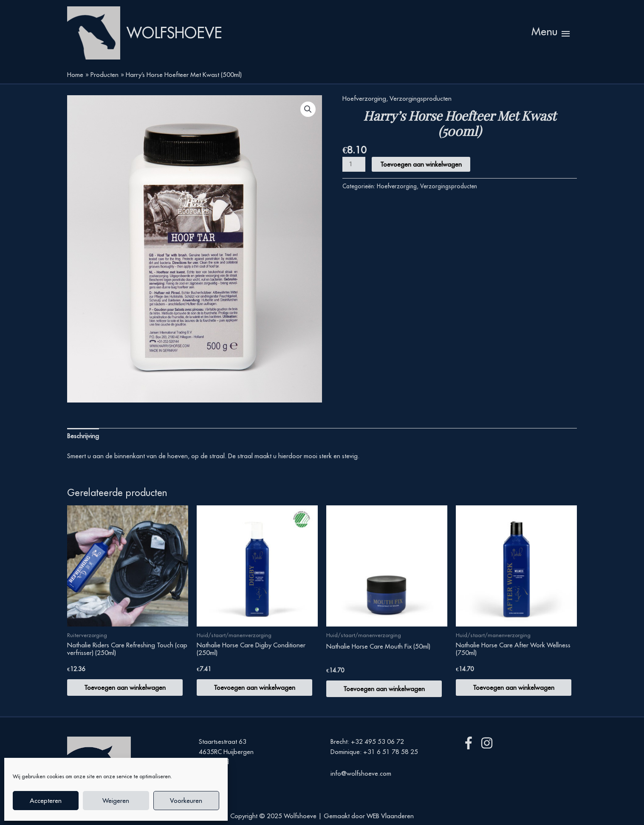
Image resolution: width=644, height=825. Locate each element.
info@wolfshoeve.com (360, 773)
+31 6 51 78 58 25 (390, 752)
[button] (308, 109)
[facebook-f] (470, 743)
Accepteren (46, 801)
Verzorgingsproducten (421, 98)
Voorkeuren (186, 801)
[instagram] (488, 743)
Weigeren (115, 801)
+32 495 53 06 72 (377, 742)
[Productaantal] (353, 164)
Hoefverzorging (364, 98)
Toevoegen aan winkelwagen (421, 165)
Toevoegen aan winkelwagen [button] (125, 687)
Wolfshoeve (174, 33)
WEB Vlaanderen (390, 816)
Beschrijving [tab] (83, 436)
